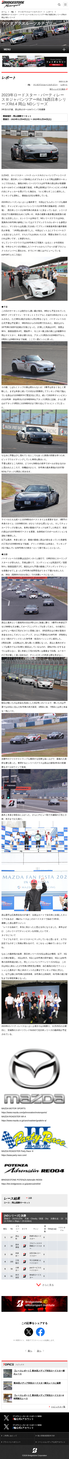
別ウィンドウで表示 (57, 89)
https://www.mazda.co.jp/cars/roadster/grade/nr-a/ (23, 1120)
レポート (64, 85)
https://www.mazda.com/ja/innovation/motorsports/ (24, 1112)
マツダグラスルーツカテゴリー (45, 85)
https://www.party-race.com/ (14, 1155)
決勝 (30, 1198)
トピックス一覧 (58, 1407)
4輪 (29, 85)
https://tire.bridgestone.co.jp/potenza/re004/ (21, 1184)
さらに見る (48, 1285)
